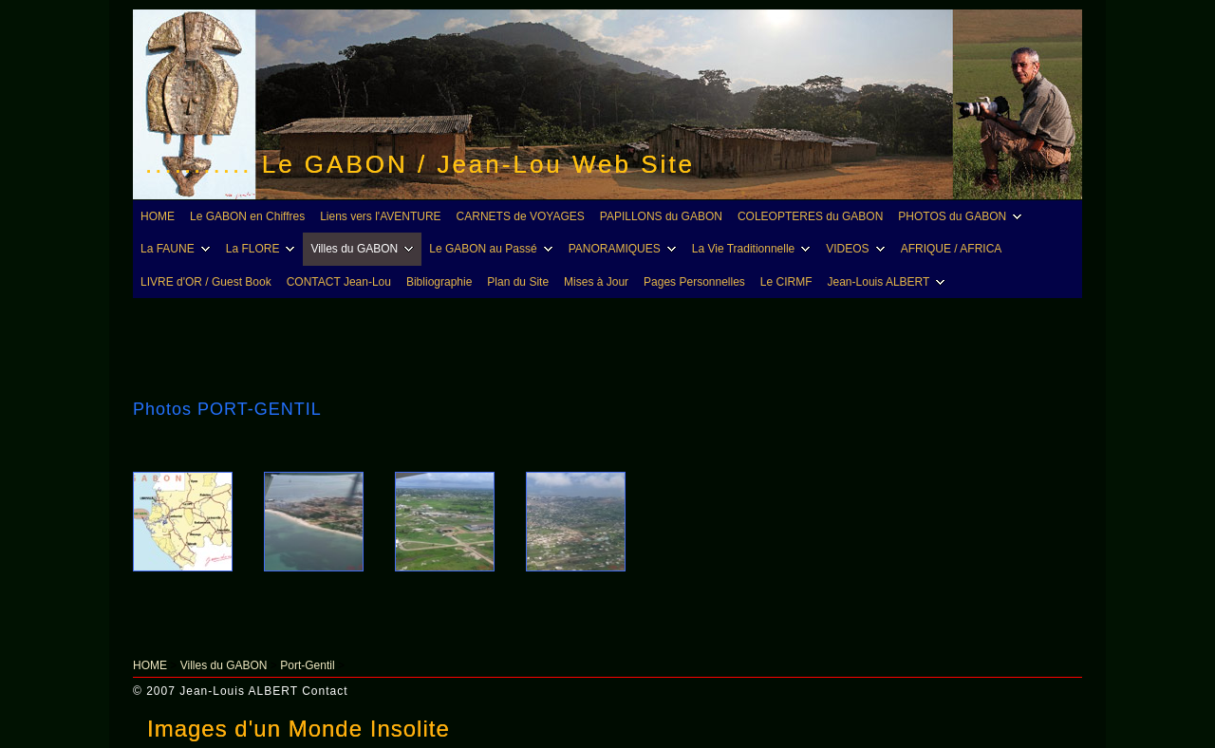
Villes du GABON (364, 248)
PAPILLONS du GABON (661, 216)
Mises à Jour (596, 282)
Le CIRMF (786, 282)
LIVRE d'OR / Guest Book (205, 282)
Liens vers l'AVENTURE (380, 216)
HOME (157, 216)
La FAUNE (177, 248)
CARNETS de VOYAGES (521, 216)
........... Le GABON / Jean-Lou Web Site (420, 164)
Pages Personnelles (694, 282)
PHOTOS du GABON (962, 216)
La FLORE (263, 248)
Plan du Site (518, 282)
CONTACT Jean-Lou (339, 282)
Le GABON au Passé (493, 248)
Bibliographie (439, 282)
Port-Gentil (307, 665)
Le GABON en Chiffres (247, 216)
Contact (324, 691)
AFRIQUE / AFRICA (951, 248)
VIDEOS (857, 248)
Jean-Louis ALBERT (889, 282)
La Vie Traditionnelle (754, 248)
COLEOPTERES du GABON (810, 216)
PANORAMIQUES (625, 248)
